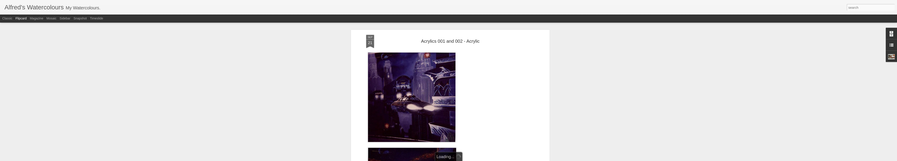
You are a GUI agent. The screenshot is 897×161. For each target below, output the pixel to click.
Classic (7, 18)
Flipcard (21, 18)
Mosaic (51, 18)
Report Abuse (462, 158)
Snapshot (80, 18)
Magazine (37, 18)
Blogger (450, 158)
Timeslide (96, 18)
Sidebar (65, 18)
